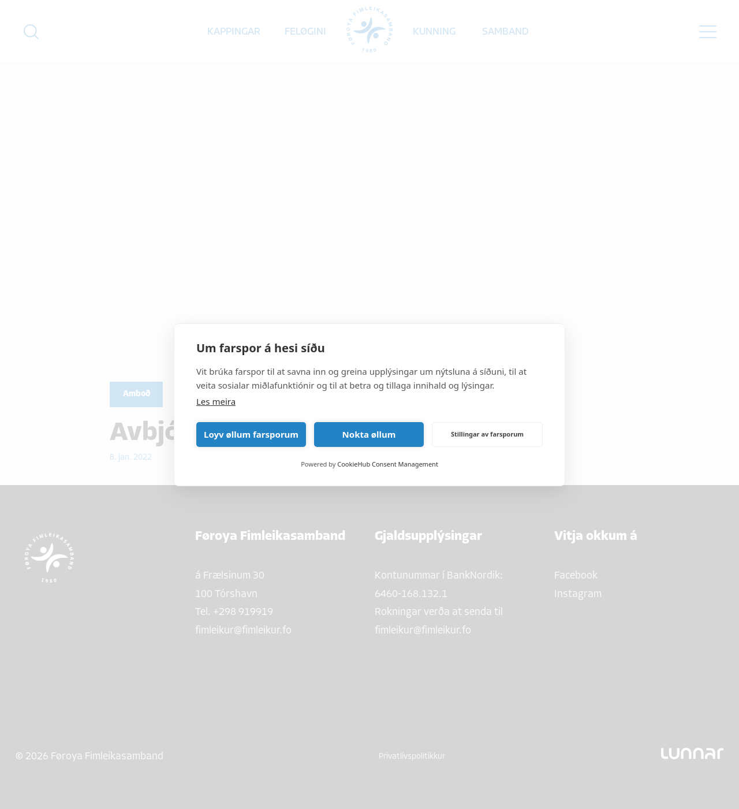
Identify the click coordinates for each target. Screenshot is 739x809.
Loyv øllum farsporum (251, 434)
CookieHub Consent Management (387, 464)
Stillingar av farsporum (487, 434)
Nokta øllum (369, 434)
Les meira (216, 401)
